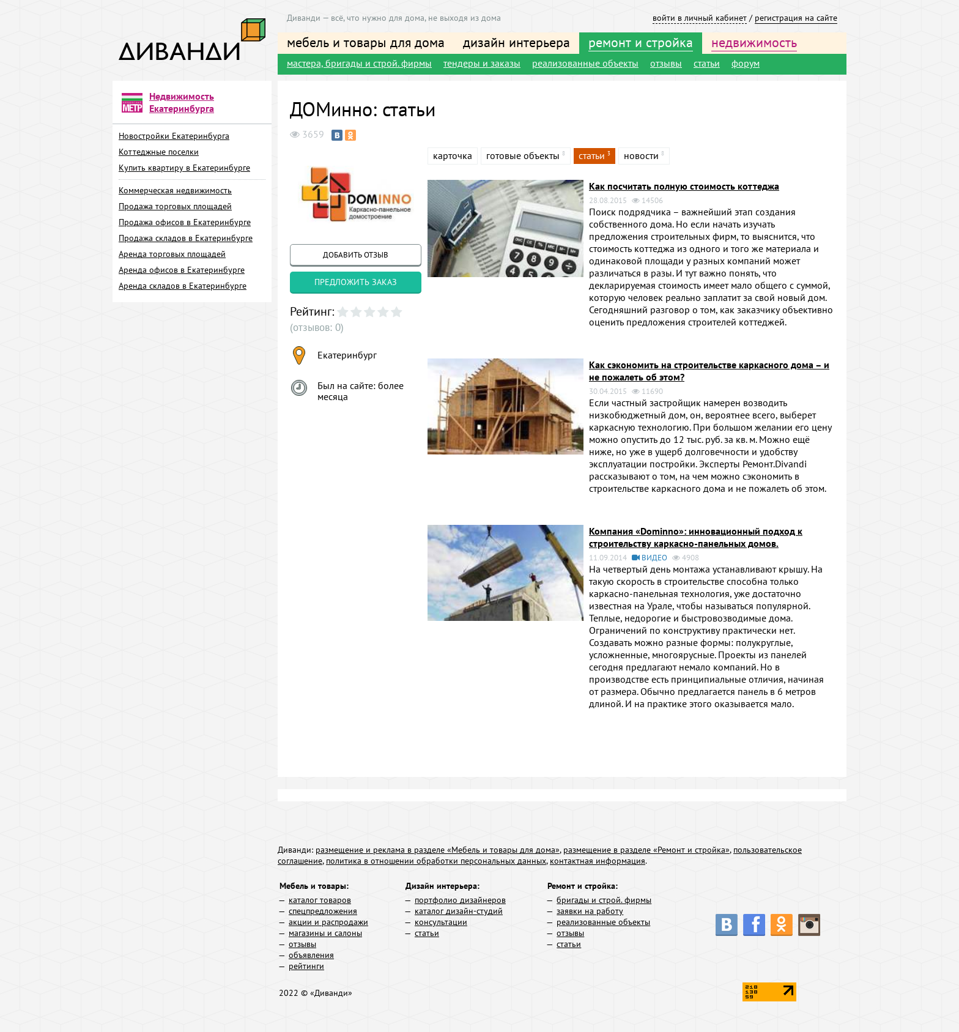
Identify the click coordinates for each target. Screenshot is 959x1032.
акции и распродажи (328, 921)
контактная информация (597, 860)
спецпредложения (323, 910)
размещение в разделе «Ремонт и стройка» (646, 849)
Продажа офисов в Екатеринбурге (185, 222)
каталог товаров (320, 899)
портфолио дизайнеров (460, 899)
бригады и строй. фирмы (604, 899)
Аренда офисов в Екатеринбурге (182, 269)
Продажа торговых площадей (175, 206)
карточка (452, 155)
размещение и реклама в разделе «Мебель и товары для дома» (438, 849)
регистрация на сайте (796, 17)
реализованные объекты (585, 63)
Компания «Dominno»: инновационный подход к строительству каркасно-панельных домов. (695, 537)
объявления (311, 954)
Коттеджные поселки (159, 151)
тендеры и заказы (481, 63)
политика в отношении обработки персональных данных (436, 860)
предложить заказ (355, 282)
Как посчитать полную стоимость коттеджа (684, 186)
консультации (441, 921)
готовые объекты (523, 155)
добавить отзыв (355, 255)
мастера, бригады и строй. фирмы (359, 63)
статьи (707, 63)
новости (641, 155)
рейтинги (306, 965)
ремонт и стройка (640, 42)
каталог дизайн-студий (459, 910)
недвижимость (754, 42)
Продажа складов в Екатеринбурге (186, 237)
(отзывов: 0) (315, 327)
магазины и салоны (325, 932)
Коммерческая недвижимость (175, 190)
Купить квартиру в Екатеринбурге (184, 167)
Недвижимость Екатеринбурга (181, 102)
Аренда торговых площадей (172, 253)
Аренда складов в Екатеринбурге (182, 285)
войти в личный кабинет (700, 17)
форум (745, 63)
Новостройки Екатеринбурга (174, 135)
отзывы (666, 63)
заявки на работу (590, 910)
